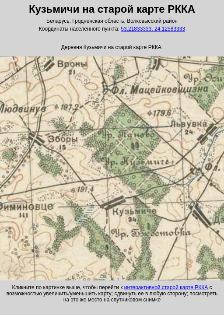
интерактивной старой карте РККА (166, 287)
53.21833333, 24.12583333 (153, 29)
